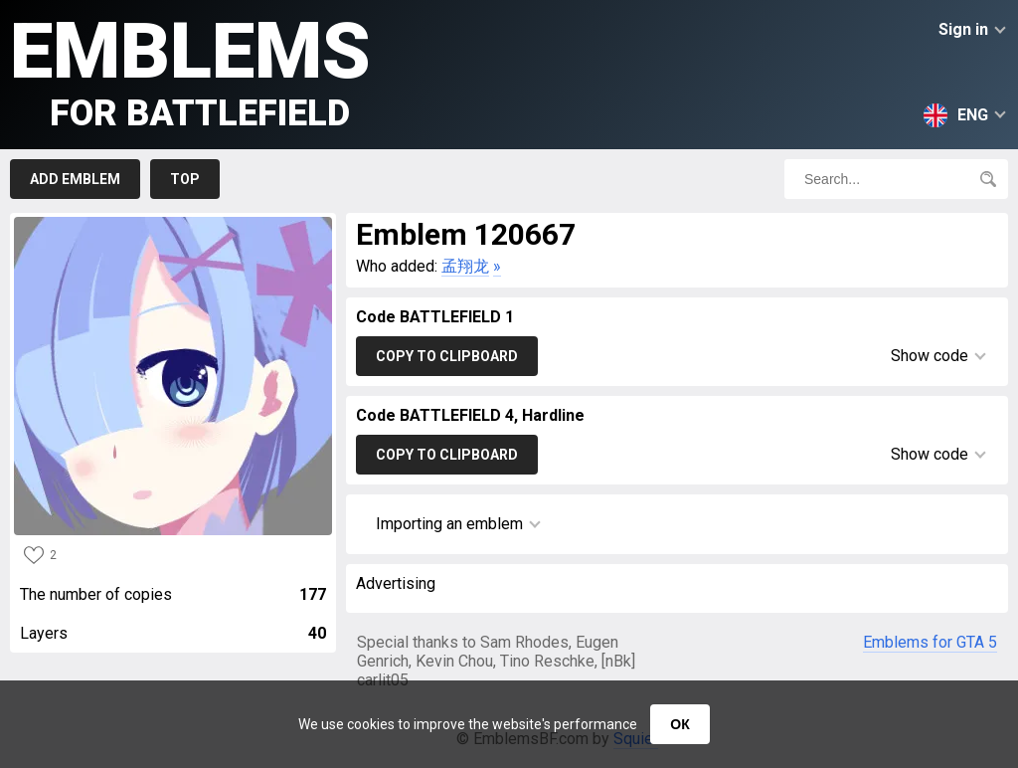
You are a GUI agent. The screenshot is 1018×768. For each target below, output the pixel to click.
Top (185, 179)
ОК (679, 724)
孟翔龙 (465, 266)
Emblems (190, 70)
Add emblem (75, 179)
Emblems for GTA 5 (930, 642)
